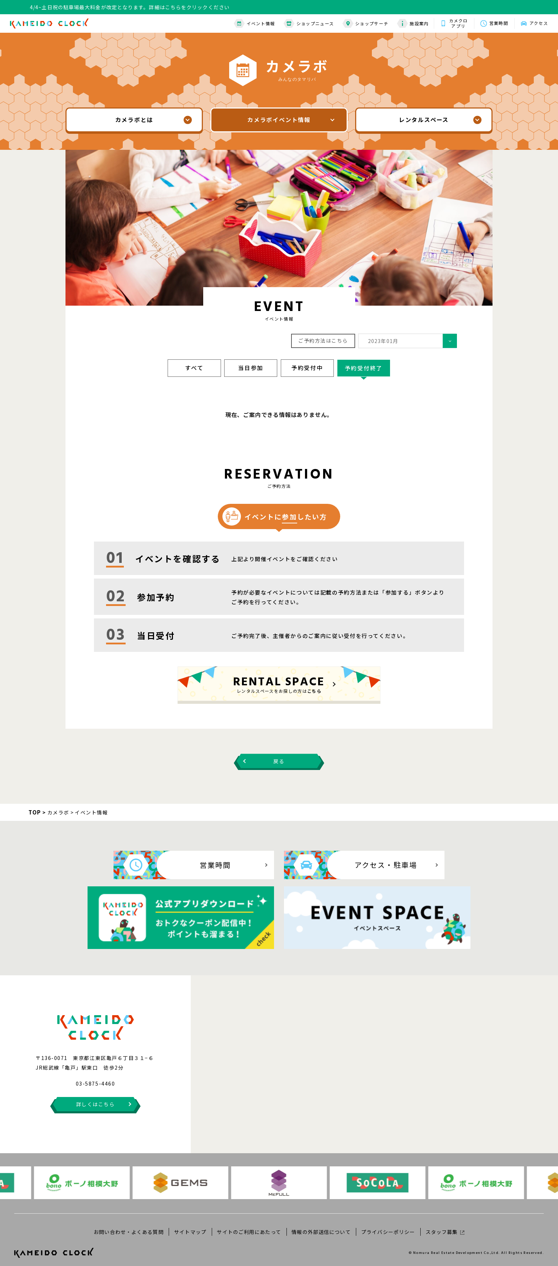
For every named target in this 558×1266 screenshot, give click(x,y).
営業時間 (497, 23)
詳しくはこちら (95, 1098)
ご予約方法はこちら (323, 340)
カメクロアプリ (456, 23)
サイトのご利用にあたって (249, 1225)
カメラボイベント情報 (279, 120)
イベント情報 (251, 23)
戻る (278, 760)
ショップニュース (306, 23)
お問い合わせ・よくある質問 (130, 1225)
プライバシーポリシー (387, 1225)
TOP (34, 811)
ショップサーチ (363, 23)
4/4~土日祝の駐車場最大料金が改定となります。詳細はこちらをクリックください (130, 7)
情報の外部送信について (321, 1225)
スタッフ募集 (443, 1225)
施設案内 (410, 23)
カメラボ (58, 811)
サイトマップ (191, 1225)
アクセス (538, 23)
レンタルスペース (424, 120)
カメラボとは (134, 120)
